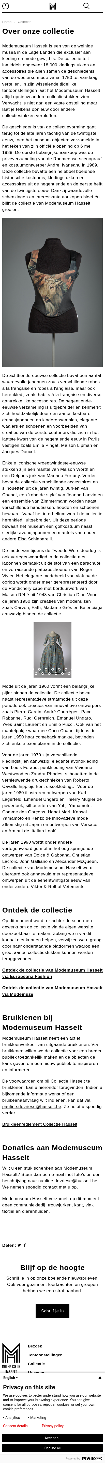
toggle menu (99, 6)
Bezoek (35, 1346)
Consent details (15, 1426)
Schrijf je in (52, 1311)
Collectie (25, 22)
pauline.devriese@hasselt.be (31, 1106)
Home (7, 22)
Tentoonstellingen (45, 1355)
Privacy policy (53, 1426)
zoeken (86, 6)
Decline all (52, 1448)
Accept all (53, 1438)
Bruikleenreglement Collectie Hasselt (40, 1124)
